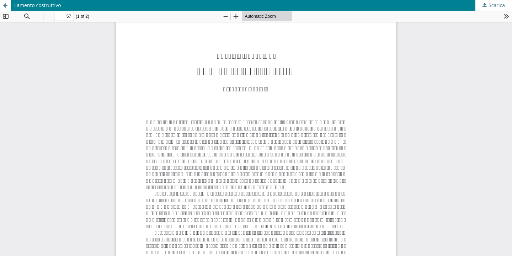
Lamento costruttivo (37, 5)
